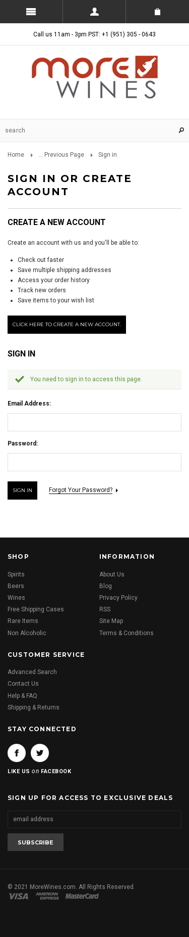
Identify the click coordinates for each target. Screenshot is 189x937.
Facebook (17, 753)
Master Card (83, 896)
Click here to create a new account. (67, 324)
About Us (111, 574)
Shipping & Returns (33, 707)
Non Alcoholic (27, 633)
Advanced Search (32, 672)
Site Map (111, 620)
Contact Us (23, 683)
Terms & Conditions (126, 633)
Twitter (40, 753)
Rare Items (23, 620)
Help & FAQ (22, 695)
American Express (48, 896)
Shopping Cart (157, 11)
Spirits (16, 574)
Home (16, 154)
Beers (16, 586)
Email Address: (29, 403)
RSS (104, 609)
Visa (20, 896)
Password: (23, 443)
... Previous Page (61, 154)
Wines (16, 597)
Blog (105, 586)
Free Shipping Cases (36, 609)
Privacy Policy (118, 597)
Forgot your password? (80, 490)
